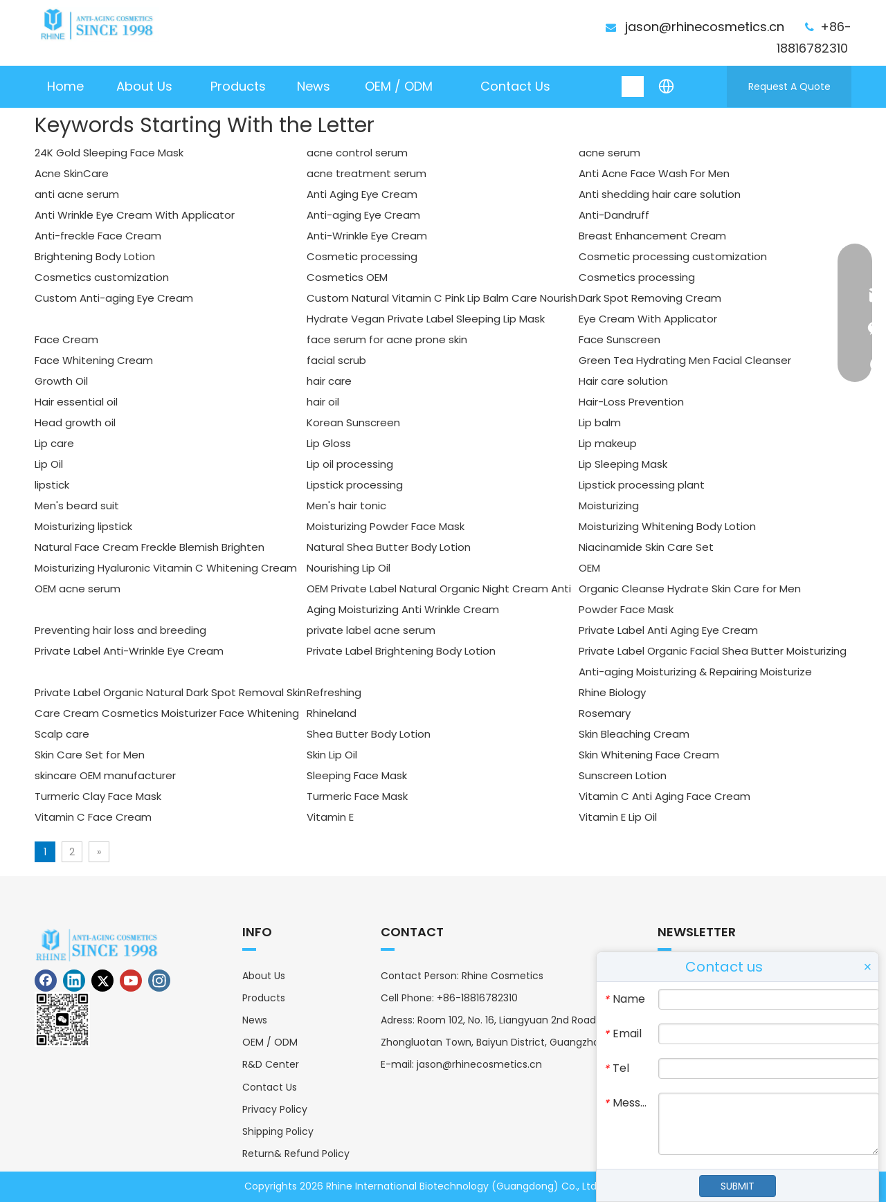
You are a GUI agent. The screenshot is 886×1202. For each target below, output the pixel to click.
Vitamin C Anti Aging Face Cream (664, 796)
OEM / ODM (270, 1042)
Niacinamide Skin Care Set (646, 547)
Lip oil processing (350, 464)
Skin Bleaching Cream (634, 734)
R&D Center (270, 1064)
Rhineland (331, 713)
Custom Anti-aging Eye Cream (114, 298)
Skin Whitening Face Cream (649, 754)
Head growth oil (75, 422)
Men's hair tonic (346, 505)
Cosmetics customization (102, 277)
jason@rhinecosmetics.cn (704, 26)
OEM (589, 568)
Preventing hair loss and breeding (120, 630)
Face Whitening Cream (94, 360)
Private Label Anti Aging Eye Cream (668, 630)
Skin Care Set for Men (90, 754)
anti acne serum (77, 194)
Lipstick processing (355, 484)
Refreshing (334, 692)
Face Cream (66, 339)
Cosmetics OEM (347, 277)
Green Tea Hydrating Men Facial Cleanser (685, 360)
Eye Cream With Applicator (648, 318)
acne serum (609, 152)
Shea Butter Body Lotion (369, 734)
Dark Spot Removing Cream (650, 298)
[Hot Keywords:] (633, 86)
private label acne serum (371, 630)
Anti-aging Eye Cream (363, 215)
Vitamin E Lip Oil (618, 817)
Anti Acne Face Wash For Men (654, 173)
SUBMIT (737, 1186)
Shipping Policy (278, 1131)
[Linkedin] (74, 980)
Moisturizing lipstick (83, 526)
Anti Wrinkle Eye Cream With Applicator (135, 215)
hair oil (323, 401)
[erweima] (62, 1019)
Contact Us (269, 1087)
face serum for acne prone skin (387, 339)
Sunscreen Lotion (623, 775)
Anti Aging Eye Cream (362, 194)
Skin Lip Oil (332, 754)
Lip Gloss (329, 443)
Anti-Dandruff (614, 215)
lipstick (52, 484)
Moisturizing (609, 505)
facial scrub (336, 360)
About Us (263, 976)
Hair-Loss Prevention (631, 401)
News (254, 1020)
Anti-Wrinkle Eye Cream (367, 235)
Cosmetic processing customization (673, 256)
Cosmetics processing (637, 277)
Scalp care (62, 734)
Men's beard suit (77, 505)
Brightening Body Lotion (95, 256)
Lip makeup (608, 443)
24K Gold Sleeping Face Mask (109, 152)
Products (263, 998)
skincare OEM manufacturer (105, 775)
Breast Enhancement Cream (652, 235)
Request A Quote (789, 86)
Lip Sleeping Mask (623, 464)
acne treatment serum (366, 173)
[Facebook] (46, 980)
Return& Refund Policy (296, 1153)
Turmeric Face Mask (357, 796)
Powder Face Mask (626, 609)
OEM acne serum (77, 588)
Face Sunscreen (619, 339)
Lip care (54, 443)
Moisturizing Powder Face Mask (385, 526)
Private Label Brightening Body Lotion (401, 651)
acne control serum (357, 152)
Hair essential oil (76, 401)
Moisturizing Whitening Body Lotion (667, 526)
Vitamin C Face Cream (93, 817)
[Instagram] (159, 980)
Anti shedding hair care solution (660, 194)
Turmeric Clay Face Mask (98, 796)
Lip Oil (49, 464)
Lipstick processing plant (642, 484)
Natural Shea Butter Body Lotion (389, 547)
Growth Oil (61, 381)
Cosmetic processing (362, 256)
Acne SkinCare (72, 173)
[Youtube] (131, 980)
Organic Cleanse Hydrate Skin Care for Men (690, 588)
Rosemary (605, 713)
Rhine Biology (612, 692)
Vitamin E (330, 817)
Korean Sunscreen (353, 422)
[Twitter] (102, 980)
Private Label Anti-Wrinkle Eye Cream (129, 651)
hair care (329, 381)
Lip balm (600, 422)
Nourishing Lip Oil (348, 568)
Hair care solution (623, 381)
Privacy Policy (274, 1109)
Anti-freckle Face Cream (98, 235)
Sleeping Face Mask (357, 775)
